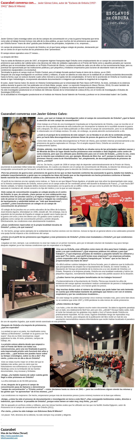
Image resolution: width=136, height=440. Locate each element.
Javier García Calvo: (18, 83)
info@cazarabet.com (9, 438)
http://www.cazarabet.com (12, 436)
